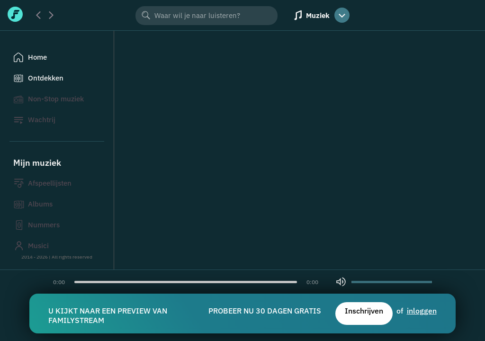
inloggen (422, 310)
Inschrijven (364, 310)
